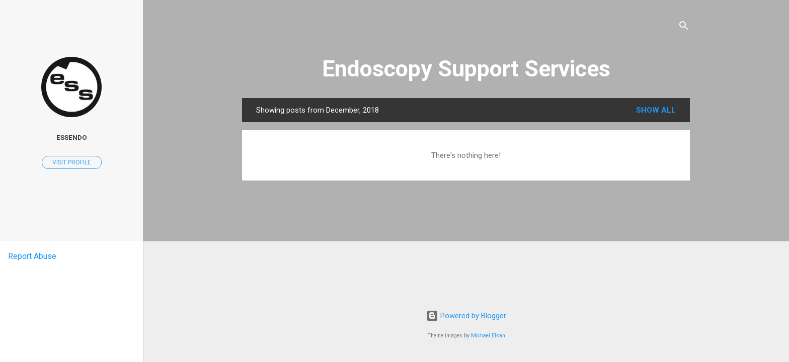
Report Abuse (32, 256)
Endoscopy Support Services (466, 68)
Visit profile (71, 162)
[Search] (684, 27)
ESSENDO (71, 137)
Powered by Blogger (466, 315)
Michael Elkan (488, 335)
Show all (656, 110)
